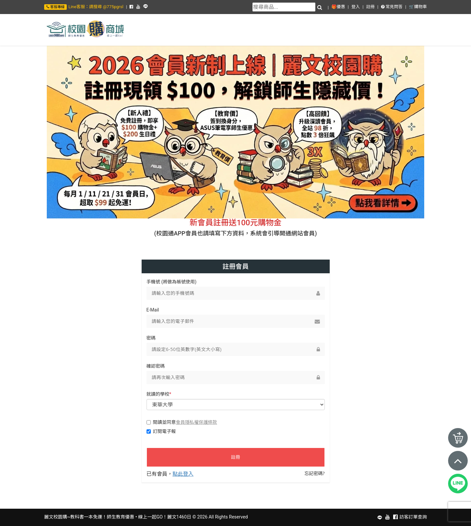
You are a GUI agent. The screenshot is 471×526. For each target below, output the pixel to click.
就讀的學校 (159, 394)
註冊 (370, 6)
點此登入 (183, 473)
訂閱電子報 (161, 431)
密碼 (151, 338)
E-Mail (153, 309)
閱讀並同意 (182, 422)
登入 (355, 6)
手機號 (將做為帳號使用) (172, 281)
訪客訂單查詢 (413, 516)
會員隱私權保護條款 (196, 422)
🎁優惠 (338, 6)
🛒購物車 (418, 6)
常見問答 (392, 6)
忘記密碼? (314, 473)
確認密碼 (156, 366)
